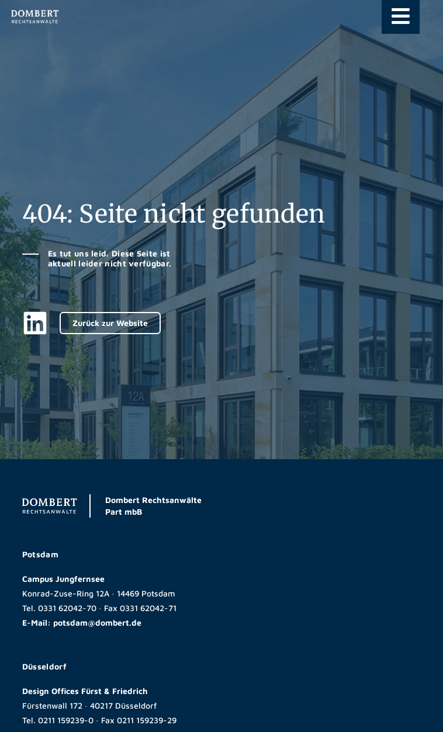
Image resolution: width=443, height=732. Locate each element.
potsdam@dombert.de (97, 622)
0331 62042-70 (67, 608)
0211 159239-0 (66, 720)
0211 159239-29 (146, 720)
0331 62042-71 (148, 608)
